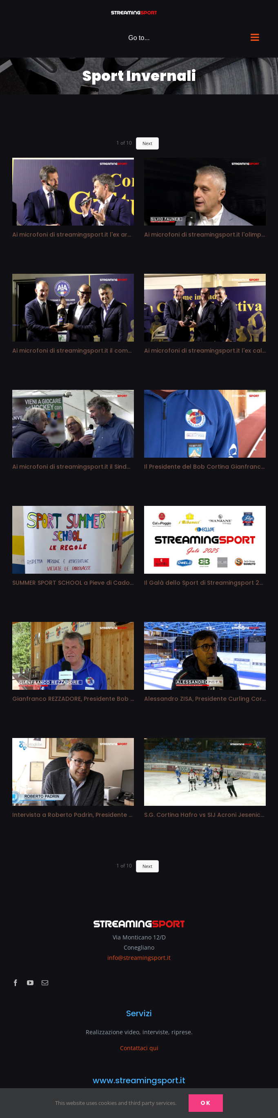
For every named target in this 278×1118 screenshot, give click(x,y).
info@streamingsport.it (139, 957)
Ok (205, 1103)
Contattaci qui (139, 1048)
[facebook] (15, 982)
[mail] (45, 982)
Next (147, 143)
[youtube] (30, 982)
